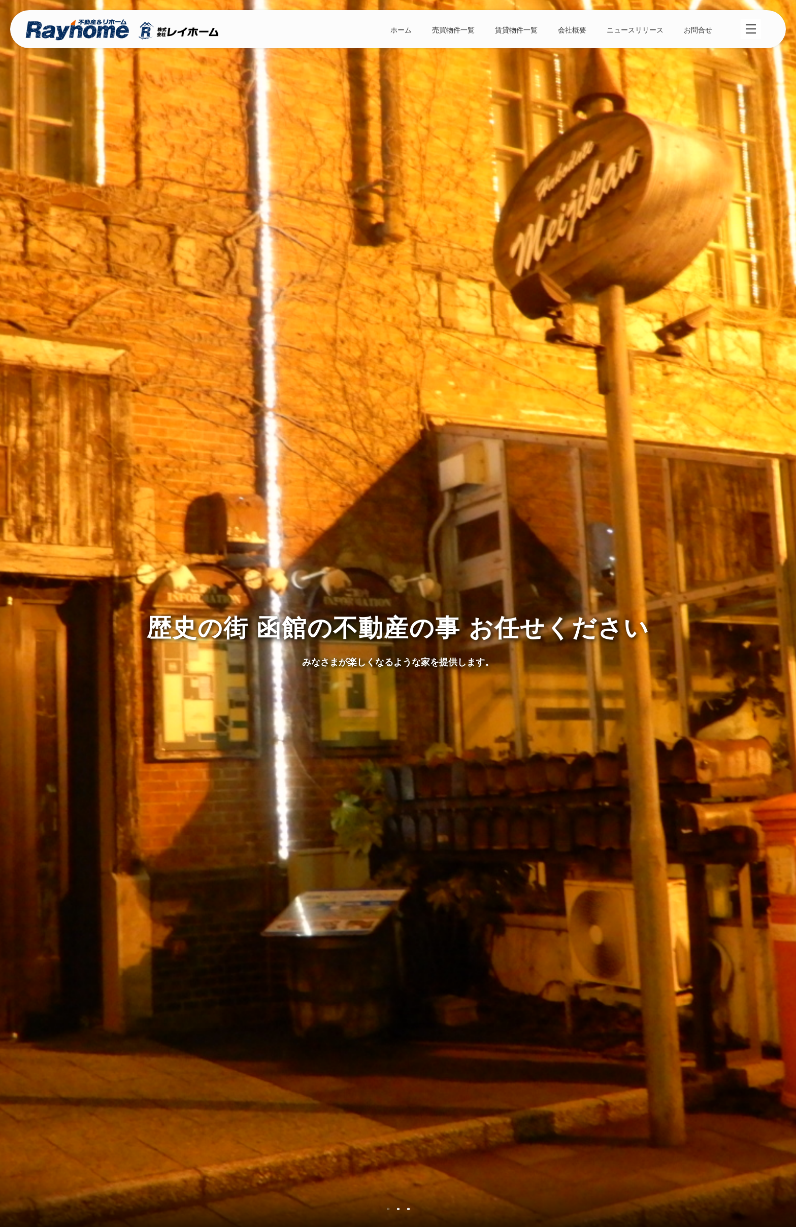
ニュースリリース (635, 30)
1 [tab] (388, 1209)
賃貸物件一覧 (516, 30)
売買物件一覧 (453, 30)
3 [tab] (408, 1209)
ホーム (401, 30)
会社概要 (572, 30)
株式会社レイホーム (121, 30)
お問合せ (698, 30)
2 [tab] (398, 1209)
